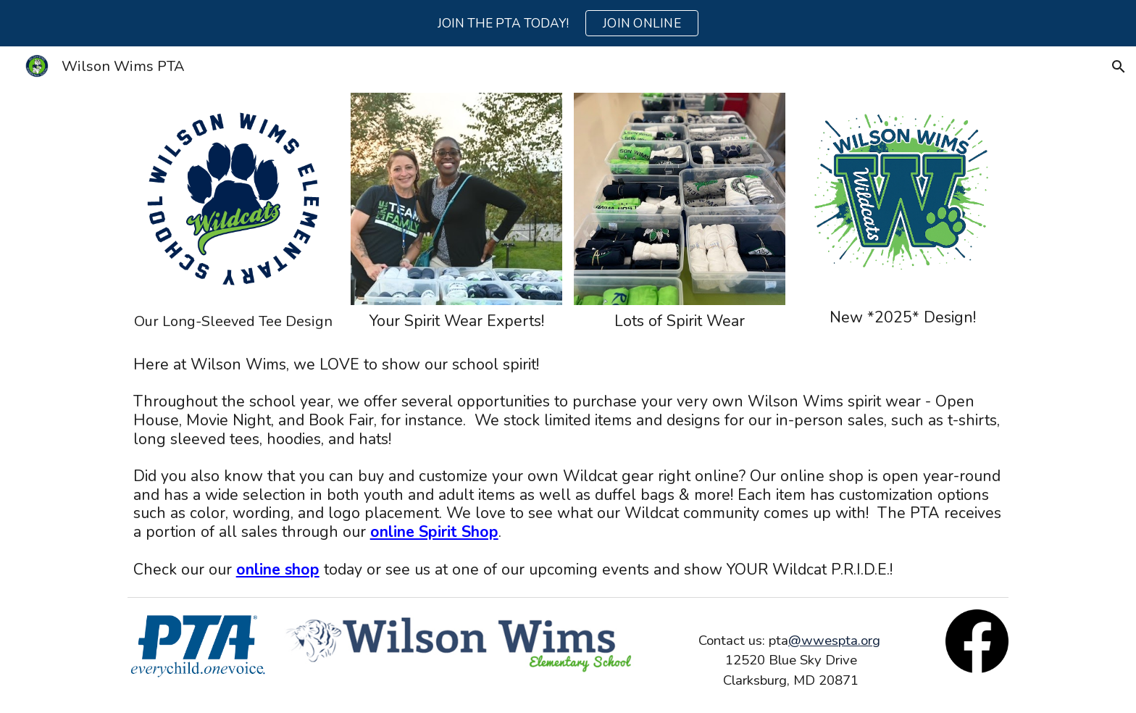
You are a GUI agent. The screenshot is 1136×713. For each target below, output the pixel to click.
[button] (1118, 66)
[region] (568, 23)
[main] (234, 321)
